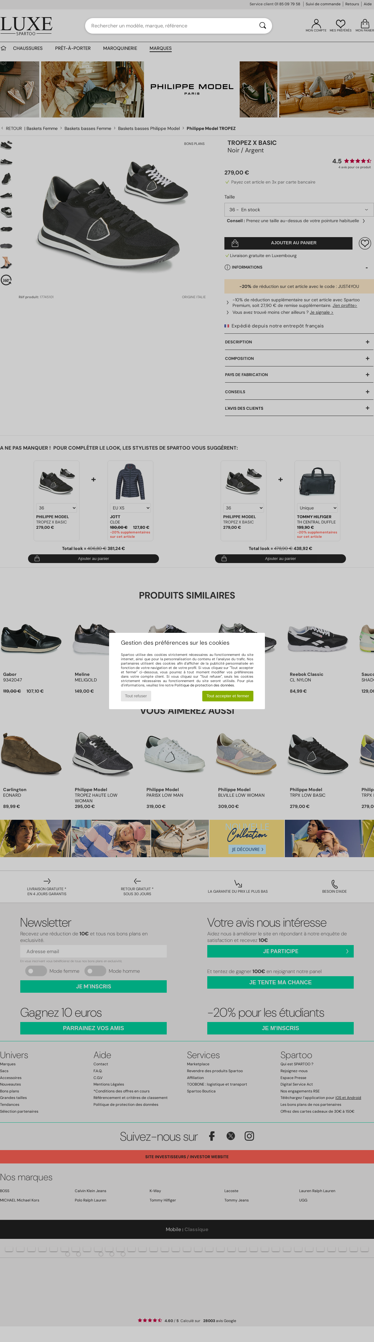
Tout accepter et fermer (227, 696)
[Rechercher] (263, 26)
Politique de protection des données (204, 685)
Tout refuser (136, 696)
